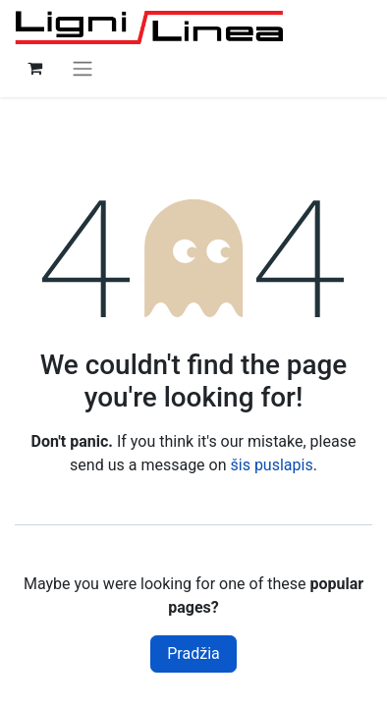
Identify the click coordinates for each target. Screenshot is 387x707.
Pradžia (193, 653)
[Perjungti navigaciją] (82, 68)
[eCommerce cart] (34, 67)
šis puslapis (272, 465)
